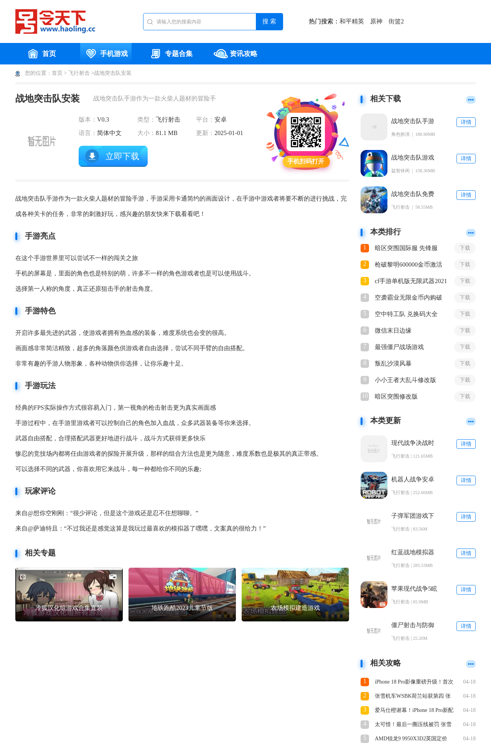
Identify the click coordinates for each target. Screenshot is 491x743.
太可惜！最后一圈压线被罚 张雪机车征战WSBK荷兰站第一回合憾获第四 (415, 725)
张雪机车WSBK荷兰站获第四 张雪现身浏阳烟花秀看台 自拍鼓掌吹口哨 (413, 696)
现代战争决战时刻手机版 (412, 443)
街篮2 (396, 21)
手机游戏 (106, 53)
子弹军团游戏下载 (412, 516)
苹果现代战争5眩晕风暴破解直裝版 (414, 589)
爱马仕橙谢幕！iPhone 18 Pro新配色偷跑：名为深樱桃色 (414, 711)
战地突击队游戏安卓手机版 (412, 157)
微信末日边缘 (393, 330)
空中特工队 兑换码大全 (406, 314)
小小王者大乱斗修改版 (405, 380)
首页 (41, 53)
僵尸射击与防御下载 (412, 625)
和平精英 (351, 21)
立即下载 (122, 156)
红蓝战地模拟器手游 (412, 552)
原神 (376, 21)
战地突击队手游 (412, 121)
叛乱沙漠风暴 (393, 363)
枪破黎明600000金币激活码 (408, 265)
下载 (465, 248)
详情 (466, 122)
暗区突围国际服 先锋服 (406, 248)
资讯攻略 (235, 53)
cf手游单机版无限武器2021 (411, 281)
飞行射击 (79, 73)
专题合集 (171, 53)
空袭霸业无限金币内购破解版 (408, 298)
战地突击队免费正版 (412, 194)
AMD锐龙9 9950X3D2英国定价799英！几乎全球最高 (411, 739)
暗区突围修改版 (396, 396)
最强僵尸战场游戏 (399, 347)
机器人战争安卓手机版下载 (412, 479)
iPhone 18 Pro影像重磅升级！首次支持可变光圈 (414, 682)
